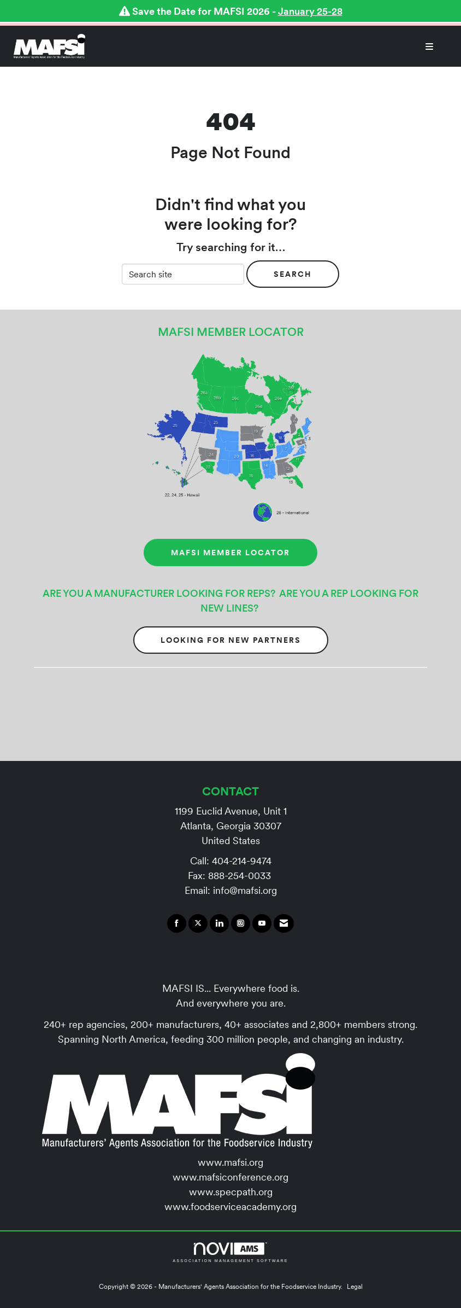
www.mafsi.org (230, 1162)
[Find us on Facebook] (176, 923)
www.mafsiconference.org (230, 1177)
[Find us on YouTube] (261, 923)
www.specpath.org (231, 1191)
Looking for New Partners (231, 640)
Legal (355, 1286)
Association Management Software (230, 1252)
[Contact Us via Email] (284, 923)
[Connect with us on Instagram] (240, 923)
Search (293, 274)
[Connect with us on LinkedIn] (219, 923)
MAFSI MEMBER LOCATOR (230, 552)
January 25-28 (310, 11)
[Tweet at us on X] (198, 923)
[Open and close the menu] (265, 46)
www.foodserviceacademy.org (230, 1206)
